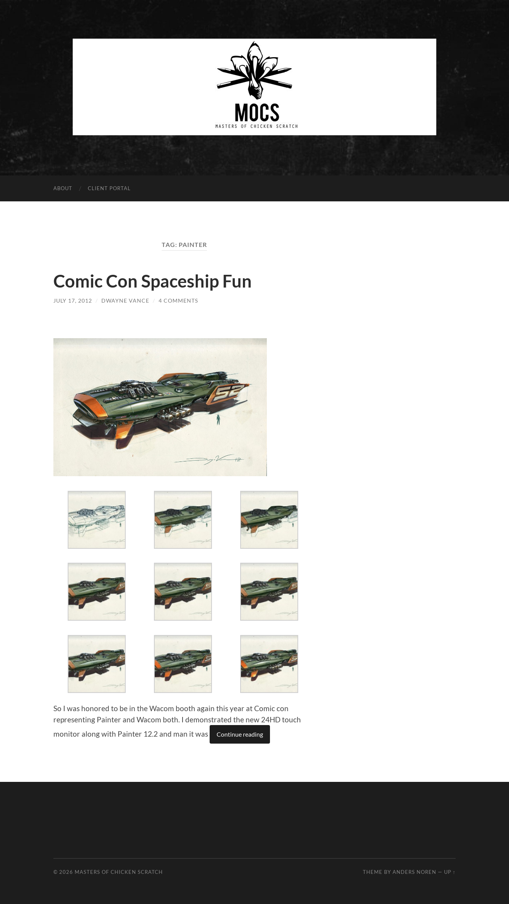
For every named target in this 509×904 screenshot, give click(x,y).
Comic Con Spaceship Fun (152, 281)
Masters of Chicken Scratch (119, 872)
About (62, 188)
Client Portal (109, 188)
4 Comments (178, 300)
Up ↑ (450, 872)
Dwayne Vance (125, 300)
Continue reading (240, 734)
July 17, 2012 (72, 300)
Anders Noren (414, 872)
